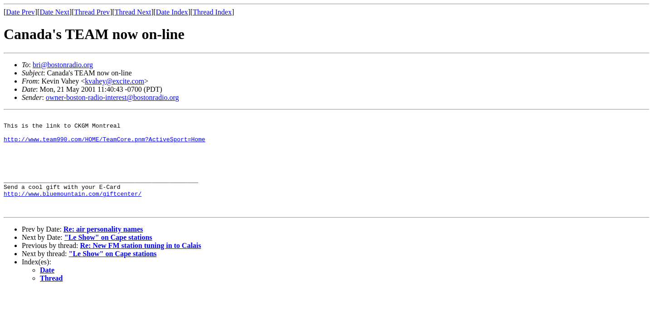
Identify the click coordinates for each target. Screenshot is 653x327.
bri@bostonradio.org (63, 65)
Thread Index (212, 12)
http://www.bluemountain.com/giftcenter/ (72, 210)
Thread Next (133, 12)
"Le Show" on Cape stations (108, 256)
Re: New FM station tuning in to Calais (140, 264)
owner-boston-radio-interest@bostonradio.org (112, 97)
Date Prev (20, 12)
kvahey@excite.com (114, 81)
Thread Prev (92, 12)
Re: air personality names (103, 248)
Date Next (54, 12)
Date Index (172, 12)
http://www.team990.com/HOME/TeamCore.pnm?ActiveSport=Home (104, 144)
